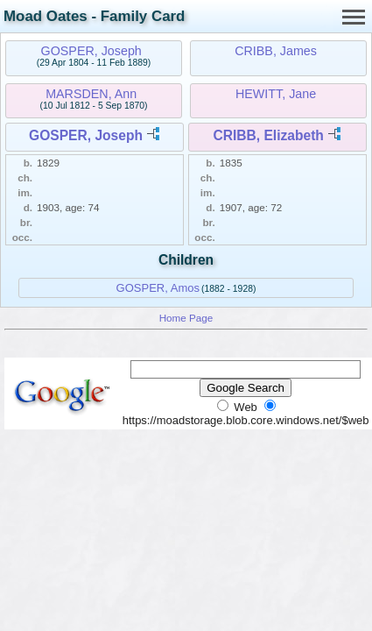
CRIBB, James (276, 51)
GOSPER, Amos (158, 287)
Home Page (186, 317)
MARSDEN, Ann (91, 94)
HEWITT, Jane (275, 94)
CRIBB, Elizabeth (268, 135)
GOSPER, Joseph (91, 51)
